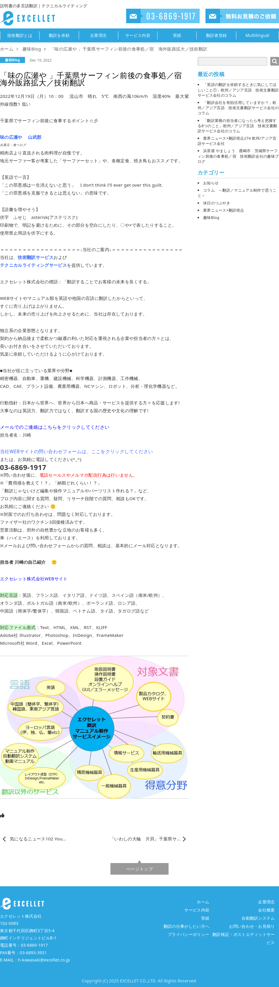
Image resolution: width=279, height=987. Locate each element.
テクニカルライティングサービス (33, 265)
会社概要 (266, 910)
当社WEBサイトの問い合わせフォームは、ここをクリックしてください (76, 451)
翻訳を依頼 (59, 35)
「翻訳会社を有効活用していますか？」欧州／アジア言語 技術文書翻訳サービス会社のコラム (238, 108)
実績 (177, 35)
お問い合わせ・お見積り (252, 926)
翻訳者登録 (216, 35)
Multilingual (257, 35)
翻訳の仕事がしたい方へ (187, 926)
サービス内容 (137, 35)
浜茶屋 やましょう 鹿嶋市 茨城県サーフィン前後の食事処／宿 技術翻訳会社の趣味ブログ (238, 156)
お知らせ (211, 182)
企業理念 (98, 35)
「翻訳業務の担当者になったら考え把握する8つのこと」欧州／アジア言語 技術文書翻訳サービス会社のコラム (237, 126)
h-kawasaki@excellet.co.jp (44, 960)
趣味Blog (12, 60)
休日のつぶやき (216, 203)
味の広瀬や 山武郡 (20, 137)
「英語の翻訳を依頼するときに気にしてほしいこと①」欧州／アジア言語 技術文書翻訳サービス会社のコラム (238, 90)
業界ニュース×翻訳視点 (223, 210)
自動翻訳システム (258, 918)
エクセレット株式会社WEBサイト (34, 578)
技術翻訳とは (19, 35)
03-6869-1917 (34, 945)
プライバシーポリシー (188, 934)
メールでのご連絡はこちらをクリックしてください (54, 427)
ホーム (203, 902)
